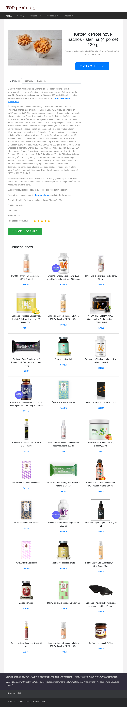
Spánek (92, 682)
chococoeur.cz (19, 701)
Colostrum (27, 682)
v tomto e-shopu (41, 195)
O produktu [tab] (15, 81)
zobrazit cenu (94, 66)
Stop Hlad (83, 682)
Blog (29, 701)
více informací (27, 231)
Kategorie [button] (34, 16)
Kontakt (36, 701)
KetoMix (110, 51)
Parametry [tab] (28, 81)
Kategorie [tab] (41, 81)
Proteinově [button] (52, 16)
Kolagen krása (103, 682)
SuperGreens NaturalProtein (65, 682)
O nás (43, 701)
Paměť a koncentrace (42, 682)
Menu (9, 15)
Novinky (20, 16)
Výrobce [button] (68, 16)
